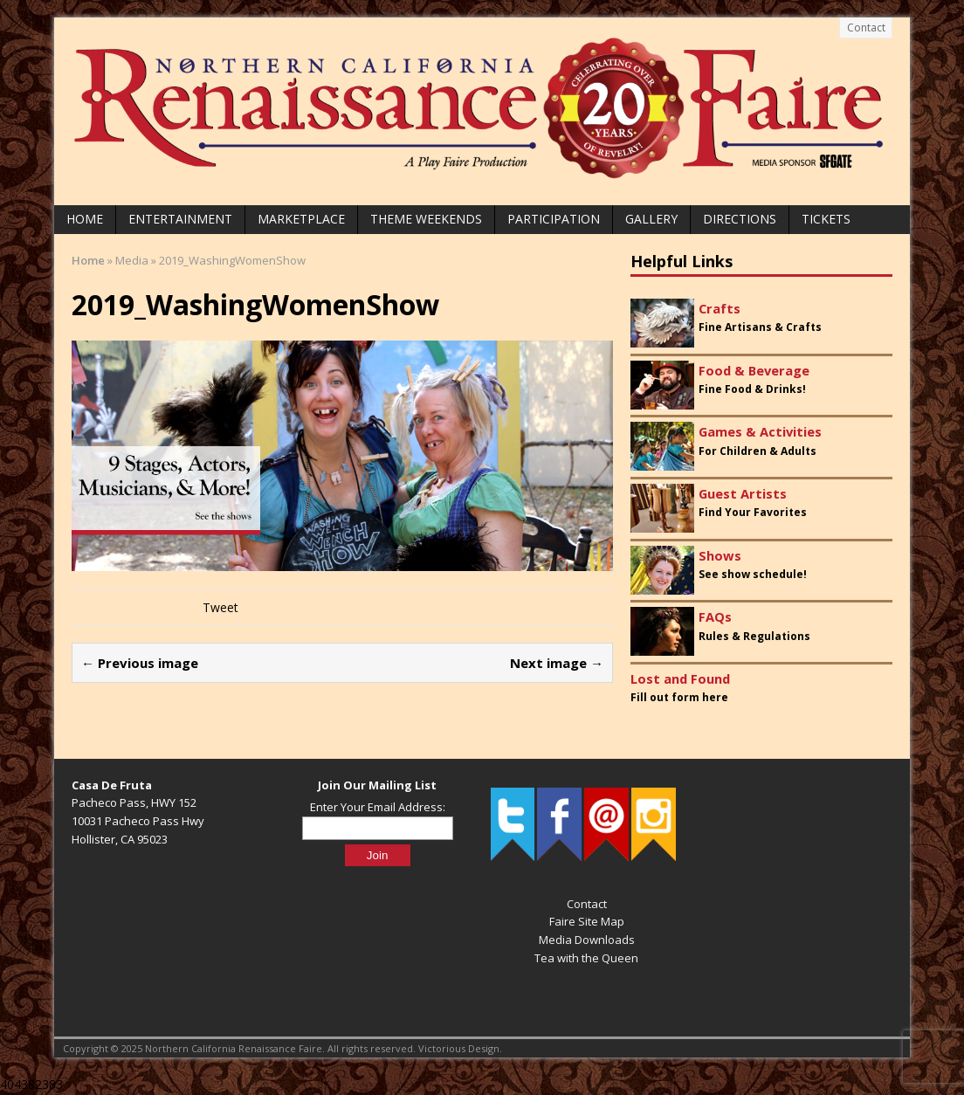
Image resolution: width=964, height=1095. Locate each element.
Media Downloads (587, 939)
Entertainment (180, 218)
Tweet (220, 607)
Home (84, 218)
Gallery (651, 218)
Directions (739, 218)
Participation (553, 218)
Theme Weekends (426, 218)
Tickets (826, 218)
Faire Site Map (586, 921)
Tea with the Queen (586, 958)
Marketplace (301, 218)
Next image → (556, 662)
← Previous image (139, 662)
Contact (866, 27)
